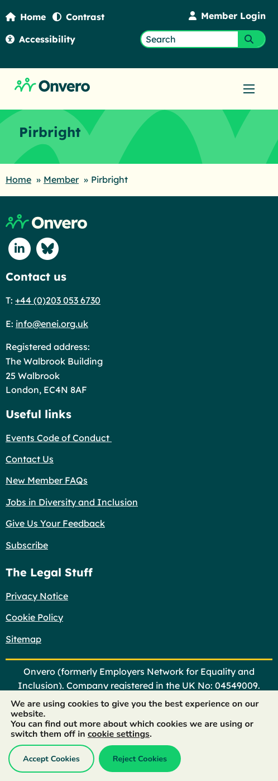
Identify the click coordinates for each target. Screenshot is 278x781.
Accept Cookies (51, 758)
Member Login (227, 15)
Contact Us (30, 459)
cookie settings (119, 734)
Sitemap (23, 639)
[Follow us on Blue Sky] (47, 249)
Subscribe (27, 545)
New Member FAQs (47, 480)
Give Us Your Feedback (55, 523)
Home (26, 16)
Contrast (78, 16)
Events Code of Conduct (59, 437)
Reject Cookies (140, 758)
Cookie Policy (34, 617)
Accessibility (40, 39)
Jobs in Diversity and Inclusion (72, 502)
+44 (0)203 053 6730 (57, 300)
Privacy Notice (37, 595)
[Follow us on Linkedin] (19, 249)
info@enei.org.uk (52, 323)
